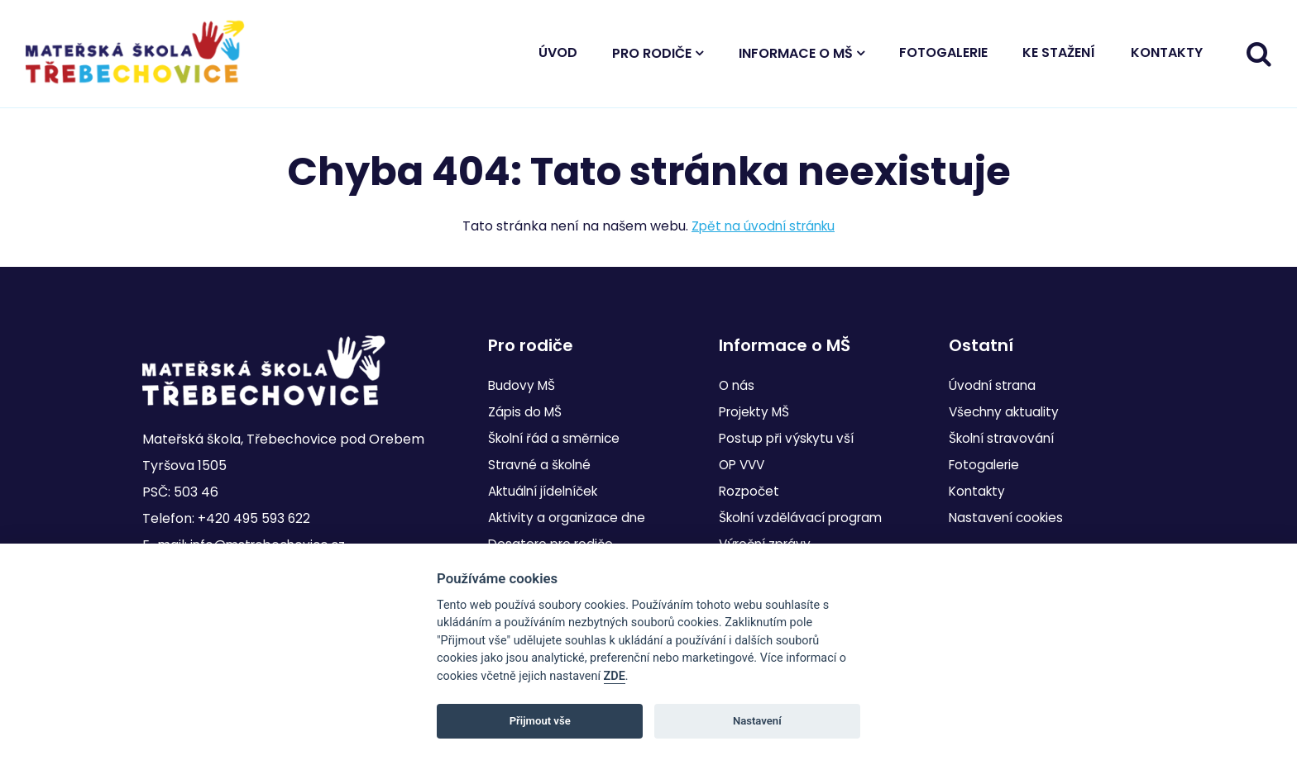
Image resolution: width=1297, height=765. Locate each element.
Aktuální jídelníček (548, 491)
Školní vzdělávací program (806, 517)
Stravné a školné (542, 464)
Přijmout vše (540, 721)
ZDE (614, 676)
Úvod (557, 56)
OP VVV (743, 464)
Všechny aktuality (1007, 411)
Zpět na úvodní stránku (763, 234)
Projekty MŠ (757, 411)
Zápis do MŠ (526, 411)
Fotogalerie (943, 56)
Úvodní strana (995, 385)
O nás (737, 385)
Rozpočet (750, 491)
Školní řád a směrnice (558, 438)
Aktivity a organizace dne (570, 517)
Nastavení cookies (1008, 517)
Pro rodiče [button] (652, 57)
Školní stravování (1005, 438)
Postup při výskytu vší (789, 438)
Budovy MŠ (523, 385)
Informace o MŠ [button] (796, 57)
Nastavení (757, 721)
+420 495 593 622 (255, 518)
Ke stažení (1058, 56)
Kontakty (1167, 56)
